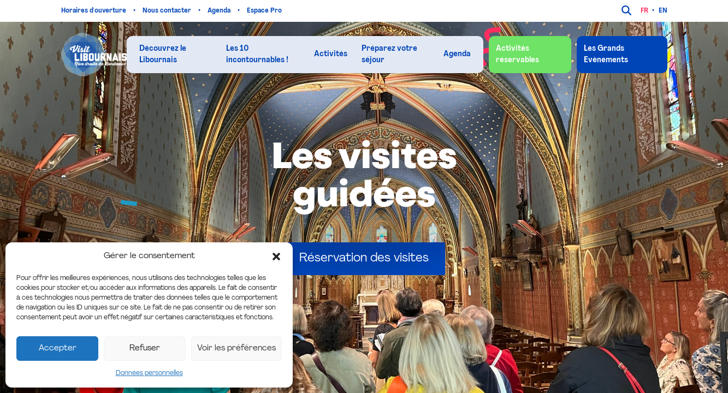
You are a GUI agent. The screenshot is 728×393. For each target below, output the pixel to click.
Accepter (57, 348)
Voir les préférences (236, 348)
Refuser (144, 348)
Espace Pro (265, 11)
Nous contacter (168, 11)
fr (644, 11)
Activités (330, 54)
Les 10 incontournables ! (257, 54)
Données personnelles (149, 373)
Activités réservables (517, 54)
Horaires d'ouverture (94, 11)
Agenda (220, 11)
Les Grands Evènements (606, 54)
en (663, 11)
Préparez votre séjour (389, 54)
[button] (276, 256)
